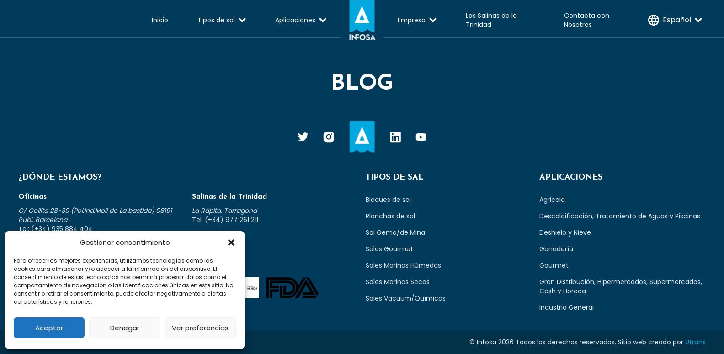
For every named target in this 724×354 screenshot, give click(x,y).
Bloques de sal (388, 199)
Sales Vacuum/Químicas (406, 298)
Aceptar (49, 328)
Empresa (412, 20)
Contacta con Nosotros (586, 20)
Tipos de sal (216, 20)
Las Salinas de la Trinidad (491, 20)
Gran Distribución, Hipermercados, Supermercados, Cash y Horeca (620, 286)
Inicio (160, 20)
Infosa (362, 20)
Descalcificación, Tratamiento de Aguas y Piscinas (619, 216)
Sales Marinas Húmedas (403, 265)
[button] (231, 242)
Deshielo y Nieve (565, 232)
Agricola (552, 199)
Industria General (566, 307)
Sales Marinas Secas (398, 281)
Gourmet (554, 265)
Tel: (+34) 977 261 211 (225, 219)
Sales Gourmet (389, 249)
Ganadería (556, 249)
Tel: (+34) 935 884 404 (55, 228)
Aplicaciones (295, 20)
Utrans (695, 342)
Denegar (124, 328)
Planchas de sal (390, 216)
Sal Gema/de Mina (395, 232)
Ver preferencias (200, 328)
